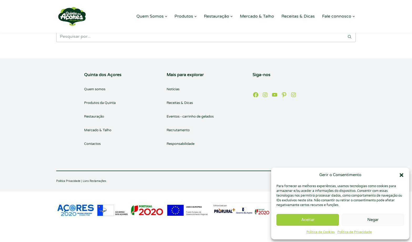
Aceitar (308, 219)
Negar (373, 219)
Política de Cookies (320, 232)
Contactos (92, 144)
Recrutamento (178, 130)
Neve (61, 235)
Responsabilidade (180, 144)
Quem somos (94, 89)
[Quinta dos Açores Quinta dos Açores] (72, 16)
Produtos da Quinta (100, 103)
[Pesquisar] (200, 36)
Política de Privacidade (354, 232)
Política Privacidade (68, 181)
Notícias (173, 89)
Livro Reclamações (94, 181)
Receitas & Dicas (298, 16)
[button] (401, 175)
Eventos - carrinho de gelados (190, 116)
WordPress (105, 235)
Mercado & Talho (257, 16)
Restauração (94, 116)
